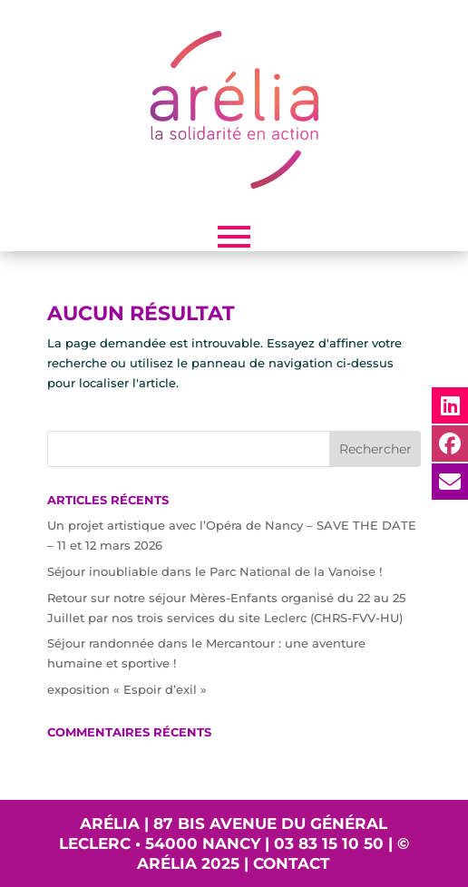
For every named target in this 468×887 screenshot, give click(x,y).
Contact (291, 863)
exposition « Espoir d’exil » (127, 689)
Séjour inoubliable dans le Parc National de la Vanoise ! (214, 571)
